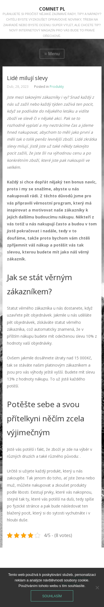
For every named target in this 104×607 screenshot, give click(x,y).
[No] (97, 587)
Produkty (57, 86)
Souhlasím (52, 596)
